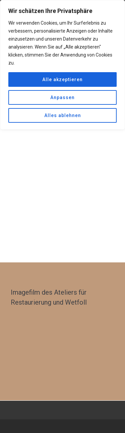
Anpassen (62, 97)
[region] (62, 65)
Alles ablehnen (62, 115)
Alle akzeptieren (62, 79)
